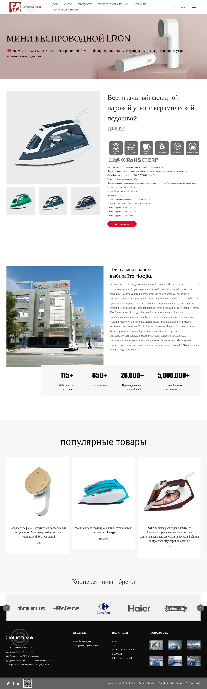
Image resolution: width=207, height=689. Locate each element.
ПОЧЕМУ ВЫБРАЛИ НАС (113, 4)
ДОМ (55, 4)
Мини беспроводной (64, 51)
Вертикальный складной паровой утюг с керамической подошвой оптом (160, 307)
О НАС (68, 4)
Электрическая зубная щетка (85, 645)
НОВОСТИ (140, 4)
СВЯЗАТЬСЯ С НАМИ (65, 9)
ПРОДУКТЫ (85, 4)
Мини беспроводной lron (102, 51)
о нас (114, 645)
